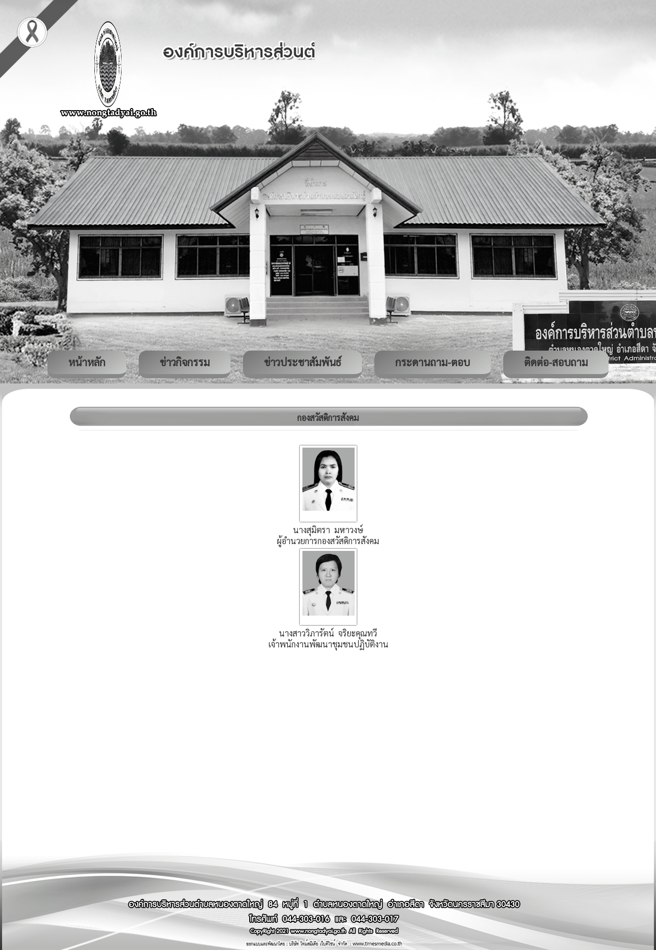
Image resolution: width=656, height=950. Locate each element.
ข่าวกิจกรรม (185, 362)
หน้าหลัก (86, 362)
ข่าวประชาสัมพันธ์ (302, 362)
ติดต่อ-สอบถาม (556, 362)
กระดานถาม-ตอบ (432, 362)
